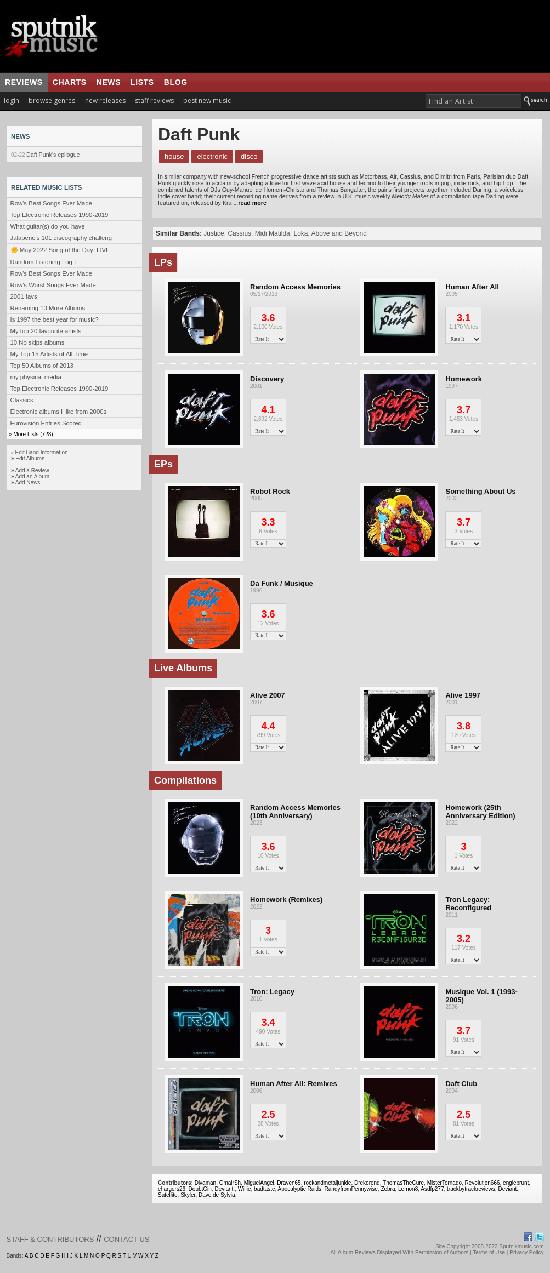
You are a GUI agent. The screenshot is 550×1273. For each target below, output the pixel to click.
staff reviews (154, 100)
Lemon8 (408, 1189)
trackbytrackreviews (471, 1189)
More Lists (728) (33, 434)
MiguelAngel (259, 1183)
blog (176, 82)
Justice (213, 233)
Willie (244, 1189)
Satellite (168, 1195)
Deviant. (224, 1189)
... (248, 202)
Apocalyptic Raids (299, 1189)
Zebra (388, 1189)
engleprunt (516, 1183)
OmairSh (230, 1183)
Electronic (212, 156)
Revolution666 (482, 1183)
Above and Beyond (339, 233)
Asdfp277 (432, 1189)
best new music (207, 100)
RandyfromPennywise (351, 1189)
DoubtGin (200, 1189)
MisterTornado (444, 1183)
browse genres (52, 100)
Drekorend (367, 1183)
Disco (249, 156)
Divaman (205, 1183)
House (174, 156)
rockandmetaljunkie (327, 1183)
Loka (300, 233)
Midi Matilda (272, 233)
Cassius (239, 233)
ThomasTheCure (403, 1183)
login (11, 100)
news (109, 82)
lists (142, 82)
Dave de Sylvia (217, 1195)
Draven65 (288, 1183)
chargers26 (171, 1189)
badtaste (264, 1189)
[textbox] (473, 101)
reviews (24, 82)
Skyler (187, 1195)
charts (70, 82)
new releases (105, 100)
